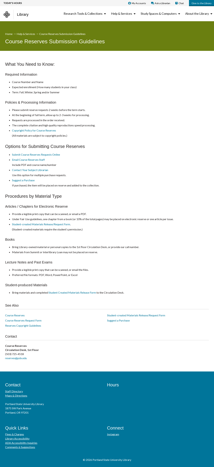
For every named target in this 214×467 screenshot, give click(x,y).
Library (22, 14)
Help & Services (26, 33)
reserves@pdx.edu (16, 358)
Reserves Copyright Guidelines (23, 325)
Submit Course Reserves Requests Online (36, 154)
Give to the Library (201, 3)
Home (9, 33)
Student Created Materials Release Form (72, 292)
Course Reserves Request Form (23, 320)
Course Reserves (15, 315)
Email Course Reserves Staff (28, 159)
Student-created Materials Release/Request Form (41, 224)
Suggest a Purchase (23, 180)
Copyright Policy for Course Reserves (34, 130)
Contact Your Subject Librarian (30, 170)
